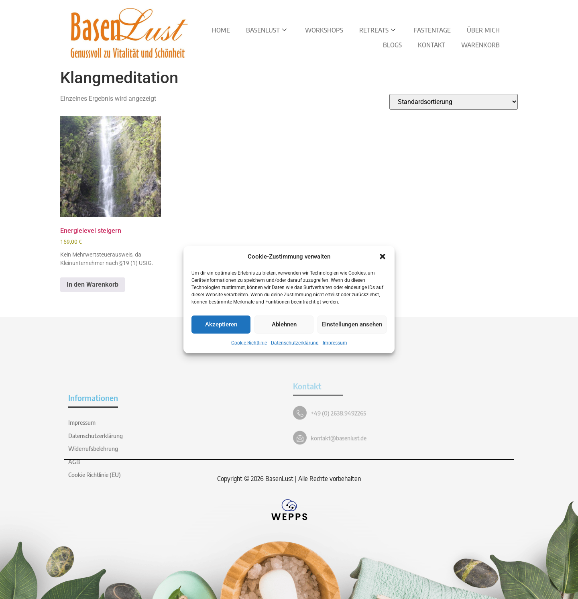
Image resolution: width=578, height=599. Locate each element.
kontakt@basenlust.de (338, 471)
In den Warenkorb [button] (92, 284)
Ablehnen (284, 324)
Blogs (392, 45)
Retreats (377, 30)
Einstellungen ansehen (352, 324)
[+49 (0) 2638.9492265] (300, 447)
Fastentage (432, 30)
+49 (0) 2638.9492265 (338, 446)
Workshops (324, 30)
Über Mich (483, 30)
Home (221, 30)
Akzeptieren (221, 324)
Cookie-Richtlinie (249, 342)
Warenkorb (480, 45)
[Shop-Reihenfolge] (453, 102)
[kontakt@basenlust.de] (300, 472)
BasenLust (266, 30)
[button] (383, 257)
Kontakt (431, 45)
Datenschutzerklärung (295, 342)
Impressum (335, 342)
